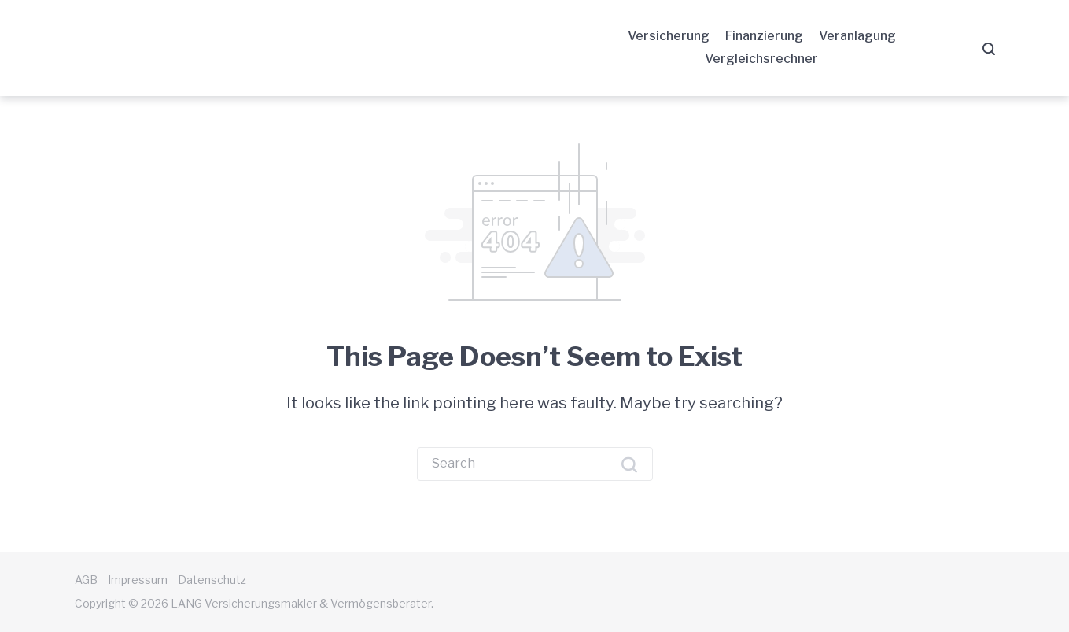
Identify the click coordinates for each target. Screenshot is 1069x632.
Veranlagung (857, 35)
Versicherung (669, 35)
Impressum (138, 579)
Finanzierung (764, 35)
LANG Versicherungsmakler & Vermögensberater (223, 48)
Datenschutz (212, 579)
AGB (86, 579)
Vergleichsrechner (761, 58)
